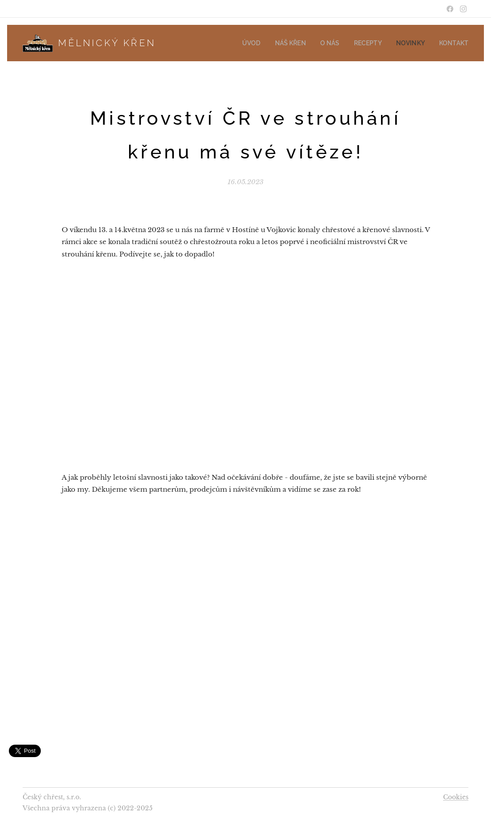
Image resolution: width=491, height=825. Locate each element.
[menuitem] (267, 43)
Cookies (455, 797)
